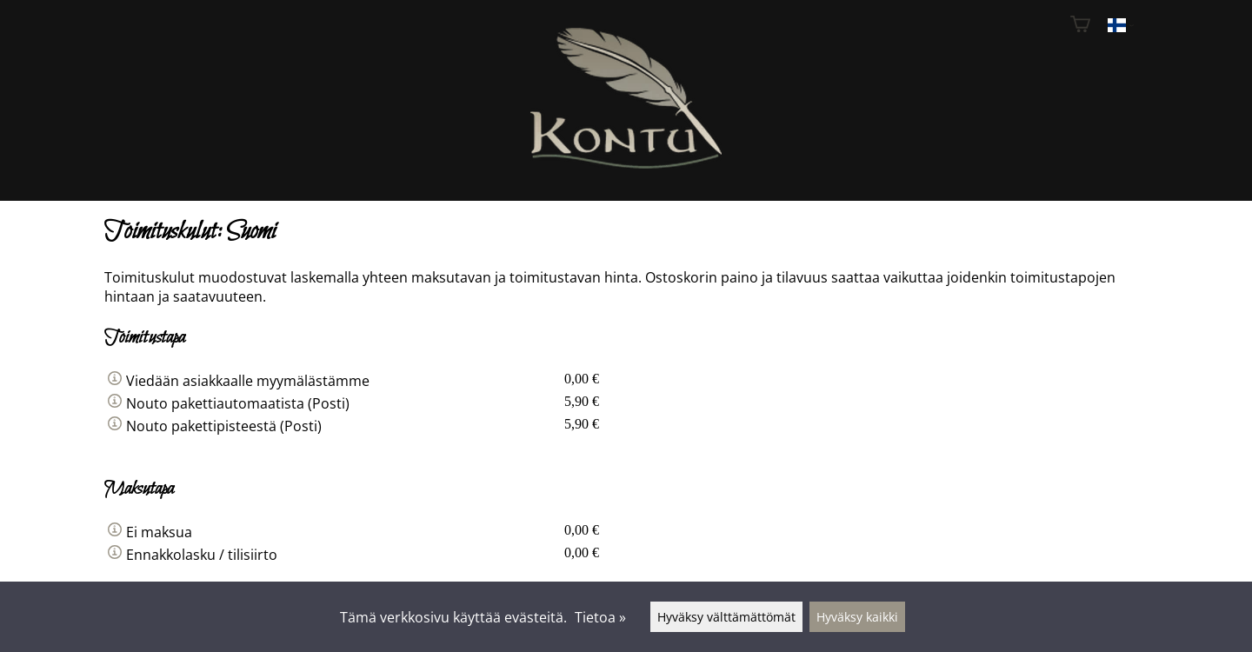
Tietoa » (600, 617)
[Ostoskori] (1080, 25)
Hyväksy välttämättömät (726, 617)
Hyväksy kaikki (857, 617)
